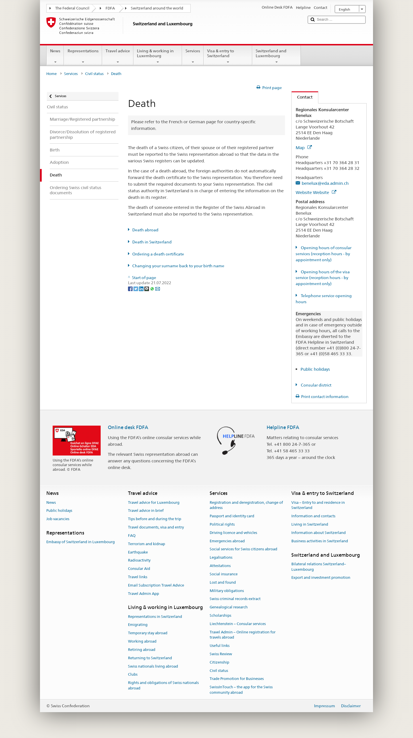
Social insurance (224, 574)
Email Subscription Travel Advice (156, 585)
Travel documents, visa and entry (156, 527)
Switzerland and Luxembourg (277, 56)
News (55, 56)
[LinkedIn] (141, 288)
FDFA (110, 8)
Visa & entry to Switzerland (228, 56)
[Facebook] (130, 288)
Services (192, 56)
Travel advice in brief (146, 511)
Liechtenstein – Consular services (238, 624)
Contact (302, 97)
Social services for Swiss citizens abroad (243, 549)
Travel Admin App (143, 593)
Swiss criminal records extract (235, 599)
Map (304, 147)
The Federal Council (72, 8)
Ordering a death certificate (158, 254)
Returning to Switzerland (150, 658)
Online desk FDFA (128, 427)
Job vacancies (57, 519)
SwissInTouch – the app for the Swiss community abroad (241, 690)
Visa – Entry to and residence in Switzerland (318, 505)
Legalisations (221, 558)
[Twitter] (136, 288)
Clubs (132, 674)
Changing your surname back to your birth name (178, 266)
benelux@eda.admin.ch (325, 183)
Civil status (94, 74)
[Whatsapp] (152, 288)
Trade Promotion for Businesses (237, 679)
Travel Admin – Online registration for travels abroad (243, 635)
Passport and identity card (232, 516)
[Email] (157, 288)
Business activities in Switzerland (319, 541)
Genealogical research (229, 607)
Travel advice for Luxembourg (153, 502)
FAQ (131, 535)
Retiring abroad (141, 649)
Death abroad (145, 230)
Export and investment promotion (320, 578)
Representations (83, 56)
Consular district (315, 385)
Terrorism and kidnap (146, 544)
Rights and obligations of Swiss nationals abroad (163, 685)
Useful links (220, 645)
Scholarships (220, 615)
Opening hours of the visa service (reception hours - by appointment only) (323, 278)
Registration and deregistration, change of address (246, 505)
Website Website (316, 192)
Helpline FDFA (283, 427)
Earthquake (138, 552)
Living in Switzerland (309, 524)
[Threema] (147, 288)
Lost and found (223, 582)
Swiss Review (221, 654)
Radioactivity (139, 560)
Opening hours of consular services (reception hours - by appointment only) (323, 253)
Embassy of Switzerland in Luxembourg (80, 542)
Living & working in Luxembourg (158, 56)
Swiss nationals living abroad (153, 666)
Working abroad (142, 641)
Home (51, 74)
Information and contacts (313, 516)
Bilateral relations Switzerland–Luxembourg (318, 567)
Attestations (220, 566)
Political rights (222, 524)
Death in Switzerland (152, 242)
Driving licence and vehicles (233, 533)
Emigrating (138, 625)
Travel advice (117, 56)
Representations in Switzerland (155, 616)
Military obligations (227, 591)
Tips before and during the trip (154, 519)
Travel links (137, 577)
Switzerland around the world (157, 8)
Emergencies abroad (227, 541)
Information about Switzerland (318, 533)
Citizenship (219, 662)
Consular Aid (139, 568)
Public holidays (315, 369)
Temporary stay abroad (147, 633)
